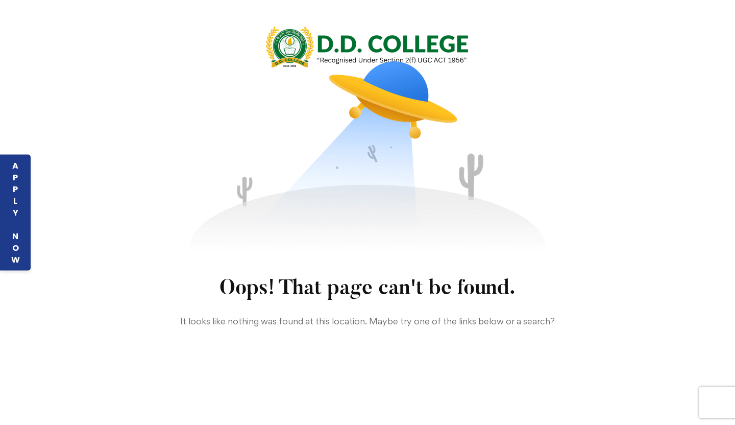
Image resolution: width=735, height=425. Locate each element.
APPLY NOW (15, 213)
